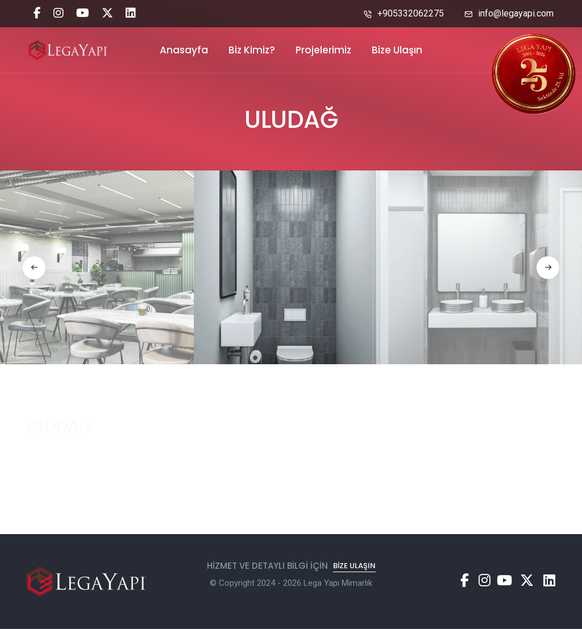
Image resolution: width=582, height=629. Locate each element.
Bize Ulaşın (397, 50)
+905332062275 (404, 13)
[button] (34, 267)
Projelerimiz (323, 50)
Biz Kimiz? (251, 50)
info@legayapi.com (509, 13)
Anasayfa (184, 50)
